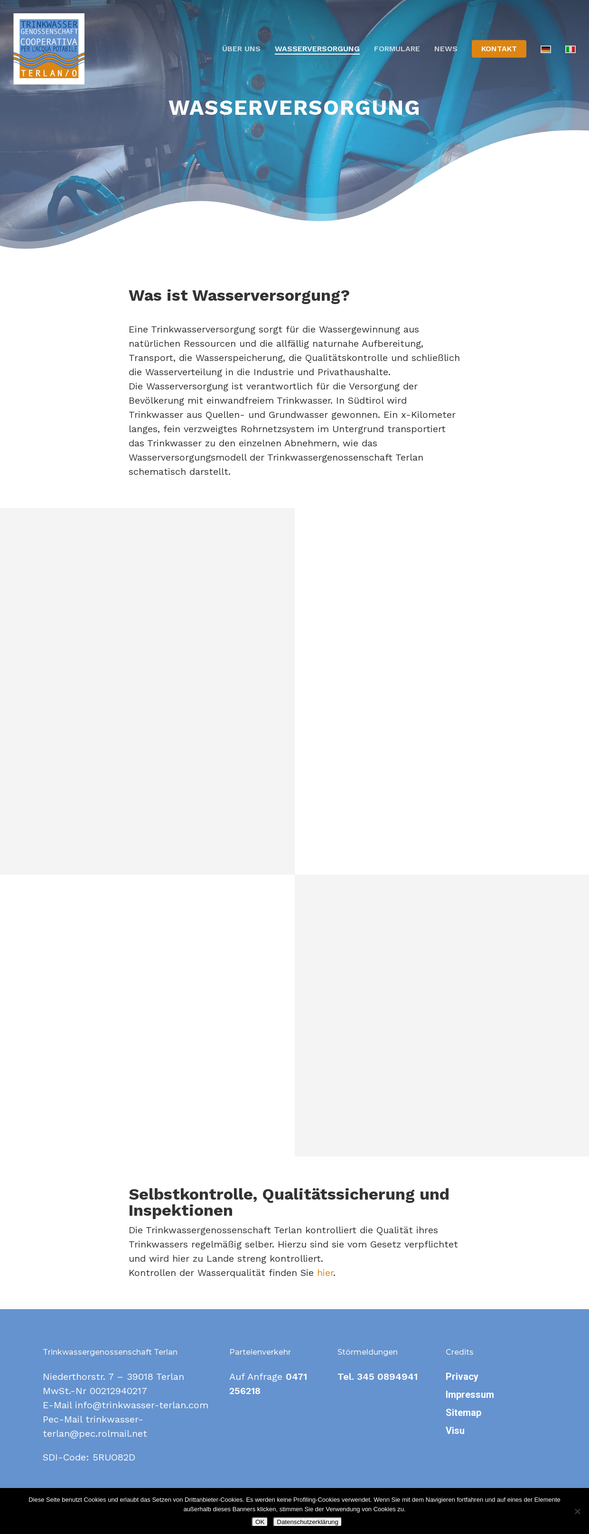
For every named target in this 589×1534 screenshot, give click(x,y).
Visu (455, 1430)
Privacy (462, 1376)
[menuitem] (546, 49)
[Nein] (577, 1511)
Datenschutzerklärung (307, 1521)
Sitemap (463, 1412)
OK (259, 1521)
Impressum (470, 1394)
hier (325, 1272)
